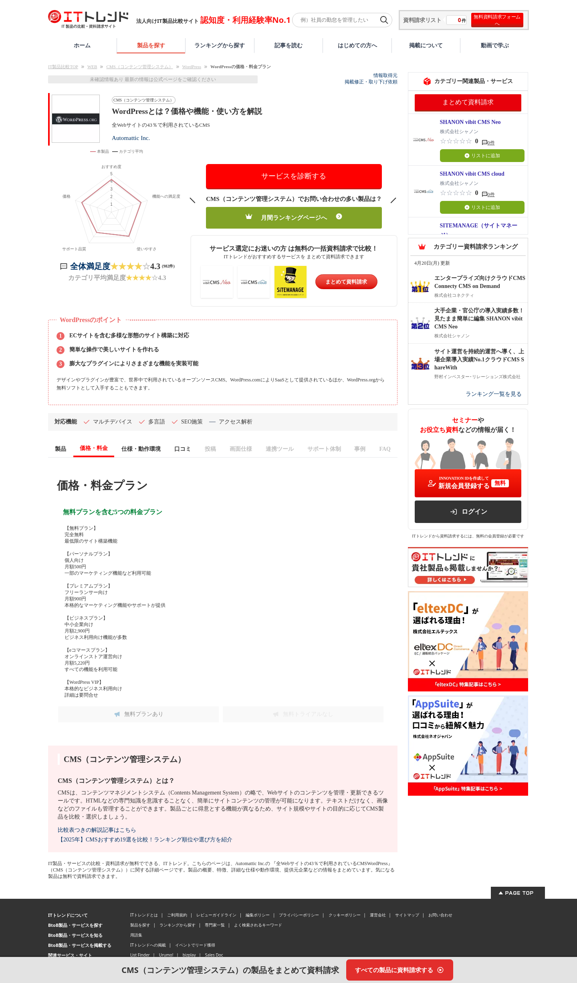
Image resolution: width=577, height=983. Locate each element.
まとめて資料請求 (346, 282)
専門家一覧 (215, 925)
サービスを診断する (293, 176)
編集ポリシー (258, 915)
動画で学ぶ (495, 45)
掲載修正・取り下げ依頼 (371, 82)
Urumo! (166, 955)
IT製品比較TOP (63, 66)
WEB (92, 66)
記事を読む (288, 45)
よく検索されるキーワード (258, 925)
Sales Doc (214, 955)
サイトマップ (407, 915)
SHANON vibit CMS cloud (472, 174)
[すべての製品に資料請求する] (399, 970)
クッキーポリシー (345, 915)
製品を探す (151, 45)
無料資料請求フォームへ (497, 20)
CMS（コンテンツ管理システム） (139, 66)
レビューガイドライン (216, 915)
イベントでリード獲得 (195, 945)
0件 (491, 143)
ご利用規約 (177, 915)
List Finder (140, 955)
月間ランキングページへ (294, 217)
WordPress (191, 66)
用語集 (136, 935)
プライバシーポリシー (299, 915)
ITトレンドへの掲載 (148, 945)
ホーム (82, 45)
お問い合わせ (440, 915)
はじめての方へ (357, 45)
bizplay (189, 955)
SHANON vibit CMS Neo (470, 122)
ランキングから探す (219, 45)
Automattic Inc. (131, 137)
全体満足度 (90, 266)
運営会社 (378, 915)
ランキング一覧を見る (494, 394)
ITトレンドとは (144, 915)
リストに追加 (482, 155)
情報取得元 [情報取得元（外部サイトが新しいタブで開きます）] (385, 75)
